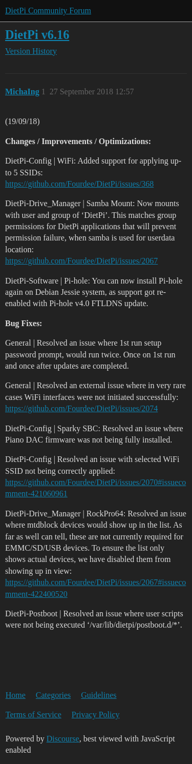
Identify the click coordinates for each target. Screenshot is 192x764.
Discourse (63, 738)
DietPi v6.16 (37, 35)
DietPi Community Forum (48, 10)
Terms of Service (33, 714)
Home (16, 695)
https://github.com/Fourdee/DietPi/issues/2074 (81, 408)
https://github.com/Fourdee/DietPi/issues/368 (79, 183)
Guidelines (98, 695)
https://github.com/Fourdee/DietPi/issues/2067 (81, 260)
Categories (53, 695)
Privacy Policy (96, 714)
